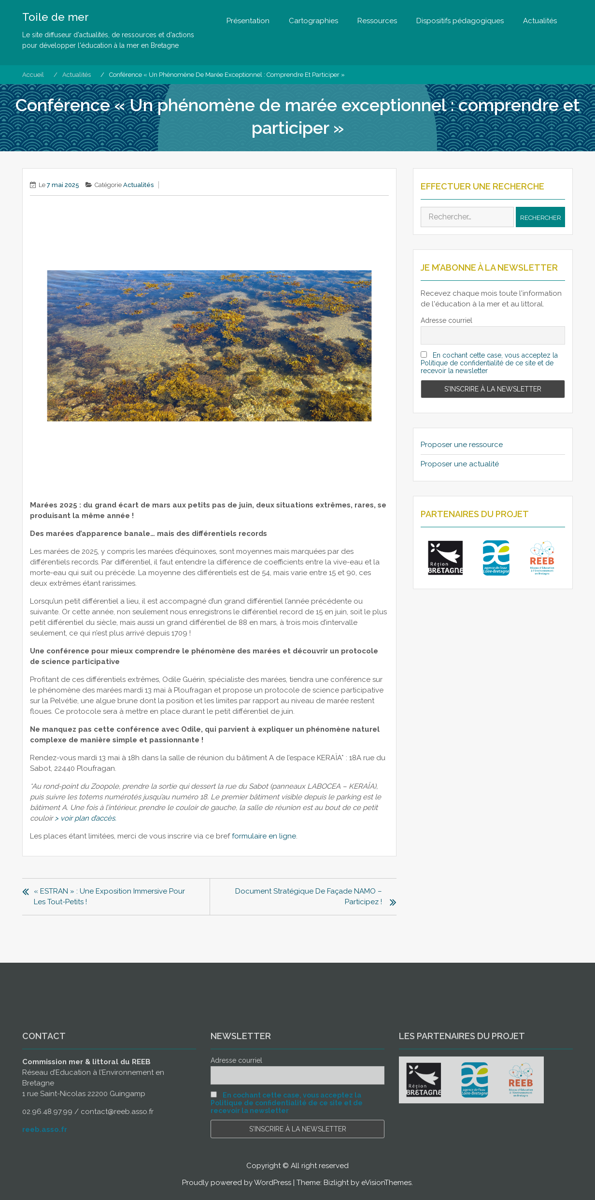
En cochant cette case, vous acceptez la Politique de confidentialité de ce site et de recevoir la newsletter (489, 363)
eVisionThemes (386, 1182)
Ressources (377, 20)
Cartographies (313, 20)
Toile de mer (55, 17)
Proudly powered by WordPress (236, 1182)
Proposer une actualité (460, 464)
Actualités (540, 20)
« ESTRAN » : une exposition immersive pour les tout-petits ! (109, 896)
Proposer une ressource (462, 444)
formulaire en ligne (264, 836)
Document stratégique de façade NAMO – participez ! (308, 896)
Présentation (248, 20)
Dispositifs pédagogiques (460, 20)
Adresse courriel (446, 320)
